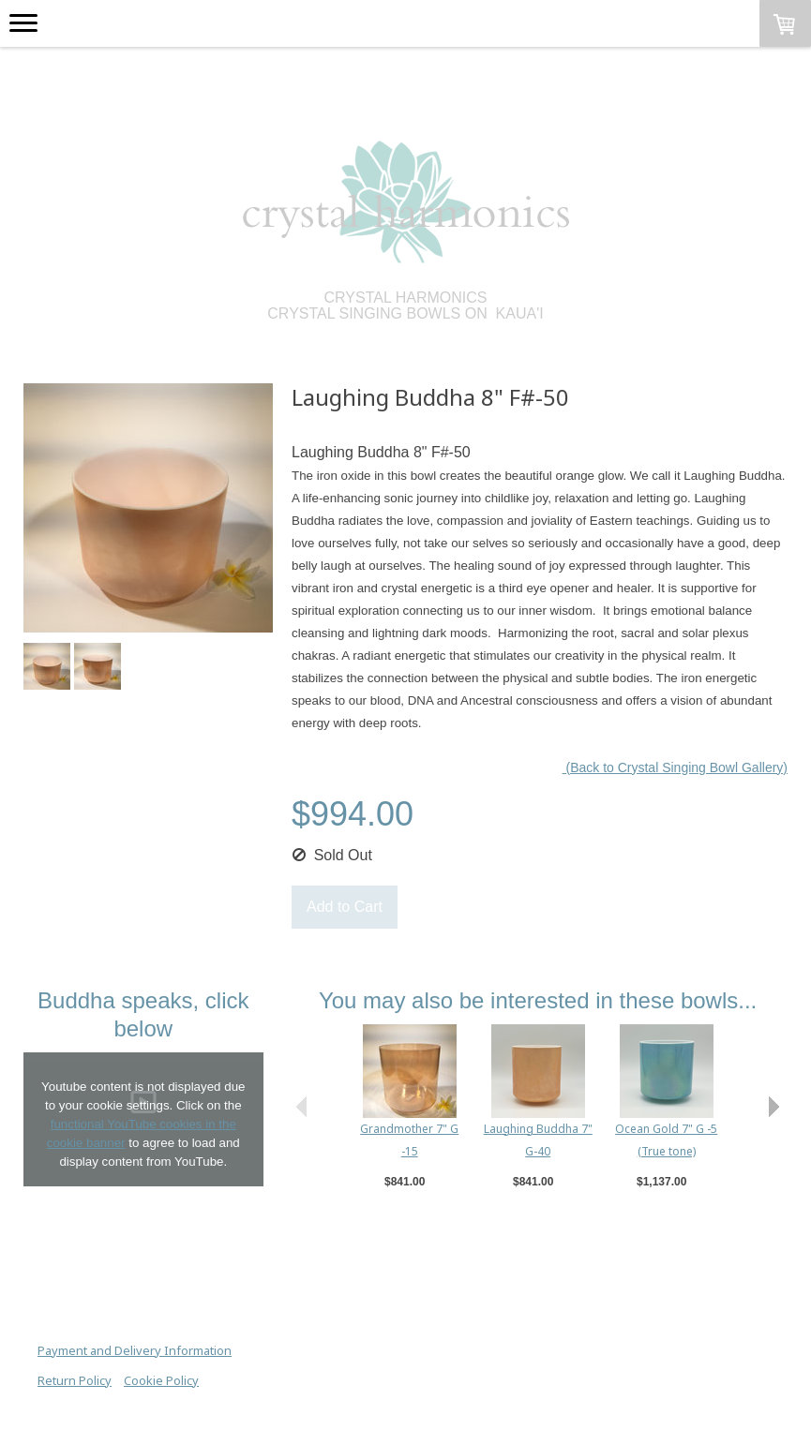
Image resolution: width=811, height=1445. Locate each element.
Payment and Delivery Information (135, 1350)
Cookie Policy (161, 1380)
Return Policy (75, 1380)
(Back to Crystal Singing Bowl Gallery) (675, 767)
